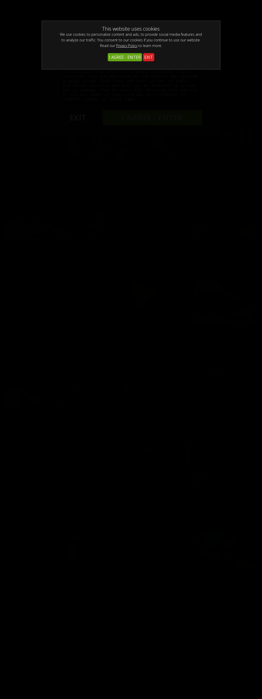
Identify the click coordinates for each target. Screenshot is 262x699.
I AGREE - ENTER (125, 57)
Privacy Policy (126, 45)
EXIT (148, 57)
